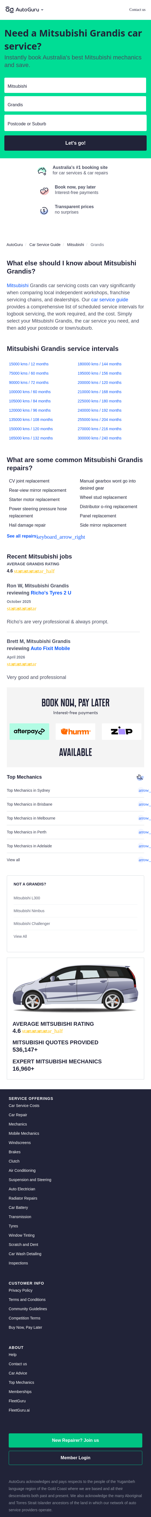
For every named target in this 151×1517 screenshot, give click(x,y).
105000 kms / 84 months (30, 401)
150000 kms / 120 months (31, 429)
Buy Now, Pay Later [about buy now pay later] (25, 1279)
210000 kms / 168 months (100, 392)
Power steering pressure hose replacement (38, 512)
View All (20, 936)
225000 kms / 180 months (100, 401)
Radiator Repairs (23, 1150)
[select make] (73, 86)
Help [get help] (13, 1306)
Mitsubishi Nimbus (29, 911)
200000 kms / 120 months (100, 382)
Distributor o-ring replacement (108, 506)
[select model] (73, 104)
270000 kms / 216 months (100, 429)
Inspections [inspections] (18, 1215)
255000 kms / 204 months (100, 419)
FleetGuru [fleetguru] (17, 1353)
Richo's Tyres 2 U (51, 593)
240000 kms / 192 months (100, 410)
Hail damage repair (27, 525)
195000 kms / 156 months (100, 373)
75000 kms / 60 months (29, 373)
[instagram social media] (84, 1494)
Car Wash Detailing (25, 1206)
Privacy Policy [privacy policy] (20, 1242)
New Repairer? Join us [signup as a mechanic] (75, 1392)
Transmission (20, 1169)
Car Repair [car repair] (18, 1067)
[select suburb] (75, 124)
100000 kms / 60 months (30, 392)
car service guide (109, 299)
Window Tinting (22, 1187)
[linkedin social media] (75, 1494)
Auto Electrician (22, 1141)
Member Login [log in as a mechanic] (75, 1409)
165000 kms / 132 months (31, 438)
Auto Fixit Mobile (50, 648)
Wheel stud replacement (103, 497)
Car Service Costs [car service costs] (24, 1057)
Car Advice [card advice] (18, 1325)
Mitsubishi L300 (27, 898)
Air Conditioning (22, 1122)
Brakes (15, 1104)
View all (75, 859)
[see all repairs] (75, 536)
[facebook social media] (66, 1494)
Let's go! (75, 143)
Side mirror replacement (103, 525)
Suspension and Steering (30, 1132)
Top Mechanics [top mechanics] (21, 1334)
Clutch (14, 1113)
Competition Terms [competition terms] (24, 1270)
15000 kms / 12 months (29, 364)
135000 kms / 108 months (31, 419)
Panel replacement (98, 516)
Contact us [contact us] (18, 1316)
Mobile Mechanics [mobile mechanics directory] (24, 1085)
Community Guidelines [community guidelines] (28, 1261)
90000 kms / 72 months (29, 382)
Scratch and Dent (23, 1196)
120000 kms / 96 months (30, 410)
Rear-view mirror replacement (37, 490)
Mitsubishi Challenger (32, 923)
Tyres (13, 1178)
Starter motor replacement (34, 499)
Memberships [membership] (20, 1344)
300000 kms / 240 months (100, 438)
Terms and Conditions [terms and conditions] (27, 1251)
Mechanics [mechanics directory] (18, 1076)
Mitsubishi (18, 285)
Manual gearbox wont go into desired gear (108, 484)
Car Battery (18, 1159)
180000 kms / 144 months (100, 364)
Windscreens (20, 1095)
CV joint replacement (29, 481)
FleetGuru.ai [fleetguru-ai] (19, 1362)
